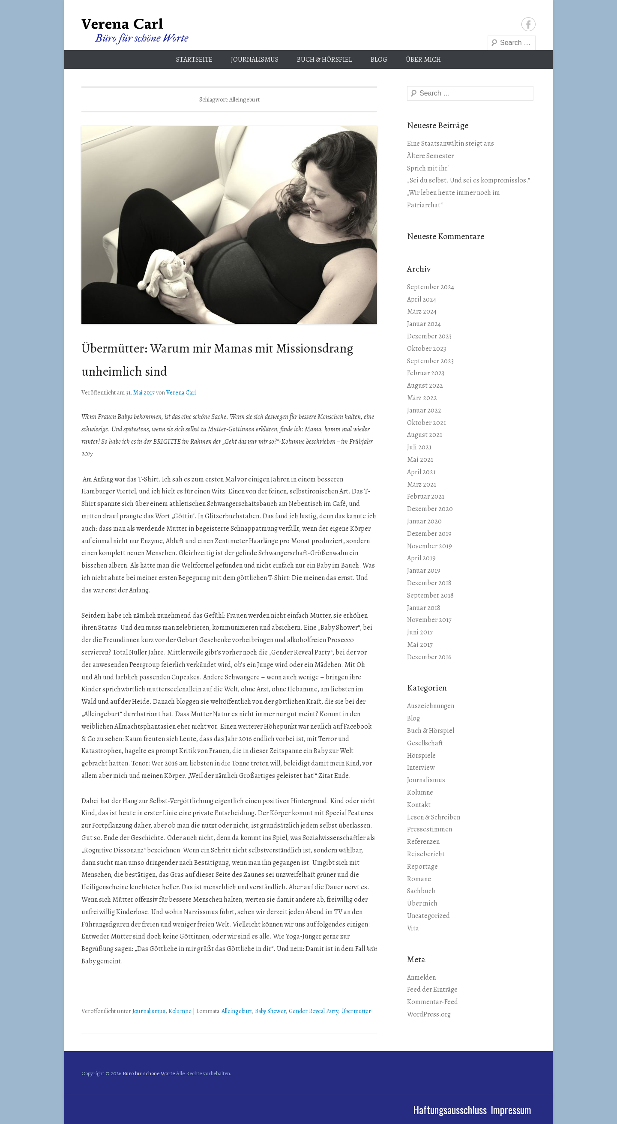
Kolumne (180, 1011)
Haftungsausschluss (450, 1109)
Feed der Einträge (432, 989)
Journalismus (255, 59)
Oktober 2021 (426, 422)
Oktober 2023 (426, 348)
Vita (413, 928)
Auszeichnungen (430, 706)
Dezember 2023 (429, 336)
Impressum (511, 1109)
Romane (419, 879)
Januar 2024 (424, 324)
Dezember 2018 (429, 583)
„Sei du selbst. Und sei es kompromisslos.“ (468, 180)
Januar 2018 (423, 608)
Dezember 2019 (429, 533)
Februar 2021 (425, 496)
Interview (420, 767)
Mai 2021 (420, 459)
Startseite (194, 59)
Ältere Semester (430, 156)
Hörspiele (421, 755)
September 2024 (430, 287)
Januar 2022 (424, 410)
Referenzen (423, 841)
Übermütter (356, 1011)
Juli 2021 (419, 447)
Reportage (422, 866)
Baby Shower (270, 1011)
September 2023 (430, 361)
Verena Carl (181, 393)
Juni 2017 (420, 632)
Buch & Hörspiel (324, 59)
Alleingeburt (237, 1011)
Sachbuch (421, 891)
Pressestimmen (429, 829)
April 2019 (421, 558)
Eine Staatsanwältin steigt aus (450, 143)
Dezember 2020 (430, 509)
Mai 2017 (420, 644)
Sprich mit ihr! (428, 168)
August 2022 (425, 385)
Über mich (423, 59)
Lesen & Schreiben (433, 817)
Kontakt (419, 805)
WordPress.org (429, 1014)
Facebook (528, 24)
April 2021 (421, 472)
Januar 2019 (423, 570)
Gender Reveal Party (313, 1011)
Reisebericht (426, 854)
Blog (379, 59)
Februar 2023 (425, 373)
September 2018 (430, 595)
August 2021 (424, 434)
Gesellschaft (425, 743)
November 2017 (429, 620)
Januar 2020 (424, 521)
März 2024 (422, 311)
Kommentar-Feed (432, 1002)
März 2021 (421, 484)
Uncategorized (428, 916)
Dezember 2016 (429, 657)
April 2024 (421, 299)
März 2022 (422, 398)
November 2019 (429, 546)
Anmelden (421, 977)
